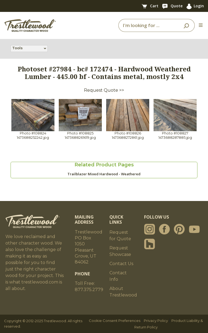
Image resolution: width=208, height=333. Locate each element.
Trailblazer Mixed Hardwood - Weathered (104, 174)
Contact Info (118, 276)
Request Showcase (120, 251)
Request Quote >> (104, 90)
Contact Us (121, 263)
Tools (17, 48)
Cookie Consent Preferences (114, 320)
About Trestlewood (123, 292)
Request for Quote (120, 235)
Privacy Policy (156, 320)
